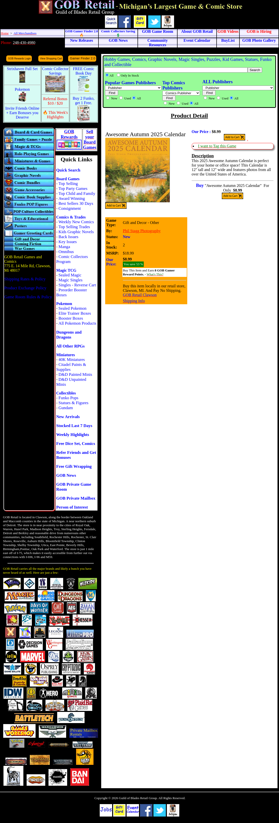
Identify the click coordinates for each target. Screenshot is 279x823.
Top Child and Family (76, 193)
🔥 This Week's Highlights (55, 114)
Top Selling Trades (74, 226)
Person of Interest (72, 507)
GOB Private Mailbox (75, 498)
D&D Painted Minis (75, 374)
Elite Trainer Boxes (74, 313)
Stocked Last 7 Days (74, 425)
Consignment (69, 208)
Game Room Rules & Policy (28, 297)
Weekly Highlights (72, 434)
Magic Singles (70, 280)
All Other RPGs (70, 346)
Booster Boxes (70, 318)
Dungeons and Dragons (69, 335)
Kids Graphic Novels (76, 231)
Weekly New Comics (76, 221)
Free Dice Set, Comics (75, 443)
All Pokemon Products (77, 323)
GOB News (66, 475)
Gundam (65, 407)
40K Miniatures (71, 359)
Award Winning (71, 198)
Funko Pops (68, 397)
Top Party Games (72, 188)
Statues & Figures (73, 402)
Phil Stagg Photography (142, 231)
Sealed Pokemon (72, 308)
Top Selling (68, 183)
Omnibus (66, 251)
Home (5, 33)
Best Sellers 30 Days (75, 203)
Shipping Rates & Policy (25, 279)
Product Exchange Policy (25, 288)
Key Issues (67, 241)
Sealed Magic (69, 275)
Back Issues (68, 236)
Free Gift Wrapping (74, 466)
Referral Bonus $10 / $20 (55, 101)
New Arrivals (68, 416)
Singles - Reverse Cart (77, 285)
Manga (64, 246)
